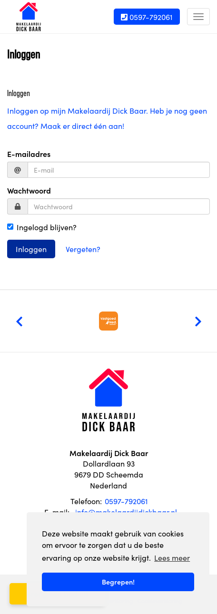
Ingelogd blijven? (42, 227)
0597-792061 (147, 16)
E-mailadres (28, 153)
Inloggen (31, 249)
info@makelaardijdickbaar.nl (126, 512)
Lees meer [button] (172, 557)
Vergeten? (83, 249)
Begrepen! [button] (118, 581)
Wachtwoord (29, 190)
